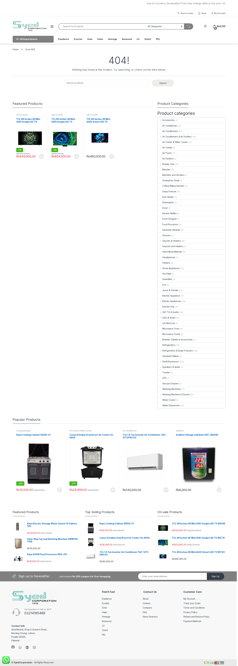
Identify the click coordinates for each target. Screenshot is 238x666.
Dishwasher (166, 202)
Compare (147, 607)
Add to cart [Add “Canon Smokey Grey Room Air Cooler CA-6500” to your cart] (112, 489)
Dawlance (63, 39)
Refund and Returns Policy (196, 616)
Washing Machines (169, 389)
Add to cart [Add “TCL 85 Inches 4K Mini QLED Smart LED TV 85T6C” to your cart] (111, 156)
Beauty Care (166, 164)
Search (163, 83)
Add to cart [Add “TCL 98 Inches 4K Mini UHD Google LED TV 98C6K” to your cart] (41, 156)
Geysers (164, 235)
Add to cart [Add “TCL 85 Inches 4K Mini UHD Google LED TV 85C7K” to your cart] (76, 156)
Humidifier (165, 279)
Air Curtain (165, 147)
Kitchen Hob (166, 306)
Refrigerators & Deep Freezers (175, 350)
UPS (162, 378)
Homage (112, 39)
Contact (146, 603)
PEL (158, 39)
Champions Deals (168, 180)
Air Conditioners (168, 131)
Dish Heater (166, 197)
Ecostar (78, 39)
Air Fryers (165, 153)
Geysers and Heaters (170, 246)
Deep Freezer (167, 191)
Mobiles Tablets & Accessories (175, 339)
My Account (218, 13)
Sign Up (215, 576)
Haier (100, 39)
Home (15, 49)
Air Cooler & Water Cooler (173, 142)
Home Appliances (169, 268)
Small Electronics (168, 361)
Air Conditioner (167, 125)
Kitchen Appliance (169, 295)
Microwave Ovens (169, 334)
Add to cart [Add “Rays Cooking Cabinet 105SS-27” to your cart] (59, 489)
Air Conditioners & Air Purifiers (174, 136)
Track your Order (192, 603)
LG (138, 39)
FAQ (145, 612)
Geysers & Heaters (169, 240)
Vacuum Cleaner (168, 383)
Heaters (164, 262)
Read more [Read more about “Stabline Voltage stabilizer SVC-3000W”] (219, 489)
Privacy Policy (190, 612)
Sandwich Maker (168, 356)
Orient (147, 39)
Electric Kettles (167, 213)
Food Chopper (167, 219)
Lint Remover (166, 323)
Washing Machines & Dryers (174, 394)
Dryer (163, 208)
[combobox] (102, 26)
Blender (164, 169)
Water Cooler (166, 400)
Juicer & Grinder (168, 290)
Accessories (166, 120)
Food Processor (168, 224)
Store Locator (185, 13)
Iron (162, 284)
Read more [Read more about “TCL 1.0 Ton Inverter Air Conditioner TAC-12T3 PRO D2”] (166, 489)
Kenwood (127, 39)
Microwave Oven (168, 328)
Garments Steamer (169, 230)
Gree (89, 39)
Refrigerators (166, 345)
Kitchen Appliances (169, 301)
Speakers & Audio (169, 367)
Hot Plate (164, 273)
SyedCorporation (23, 662)
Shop (202, 13)
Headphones (166, 257)
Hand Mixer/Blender (170, 251)
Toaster (164, 372)
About (145, 598)
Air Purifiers (165, 158)
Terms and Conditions (194, 607)
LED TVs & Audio (168, 312)
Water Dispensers (169, 405)
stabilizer (180, 431)
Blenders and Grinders (171, 175)
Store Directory (150, 616)
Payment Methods (192, 621)
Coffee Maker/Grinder (171, 186)
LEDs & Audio (22, 115)
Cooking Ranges (23, 431)
